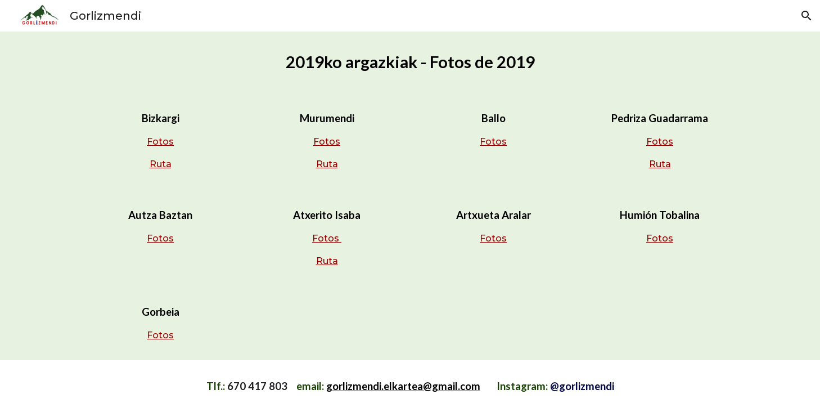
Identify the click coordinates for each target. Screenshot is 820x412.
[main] (410, 62)
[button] (806, 15)
